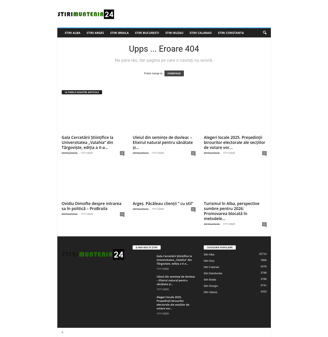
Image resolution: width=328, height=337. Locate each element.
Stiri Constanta (231, 33)
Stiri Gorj (209, 260)
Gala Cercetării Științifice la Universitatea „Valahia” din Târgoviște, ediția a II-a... (87, 142)
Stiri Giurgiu (211, 285)
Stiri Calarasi (200, 33)
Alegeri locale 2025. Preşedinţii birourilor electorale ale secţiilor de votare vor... (234, 142)
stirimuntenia (70, 152)
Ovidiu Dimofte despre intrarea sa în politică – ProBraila (92, 206)
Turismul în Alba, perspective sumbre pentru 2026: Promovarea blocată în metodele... (231, 211)
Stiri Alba (73, 33)
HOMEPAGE (174, 73)
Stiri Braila (119, 33)
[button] (264, 32)
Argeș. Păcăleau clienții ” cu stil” (163, 203)
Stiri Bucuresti (147, 33)
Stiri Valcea (210, 292)
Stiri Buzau (174, 33)
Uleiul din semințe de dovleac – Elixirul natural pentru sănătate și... (163, 142)
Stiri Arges (95, 33)
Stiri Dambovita (213, 273)
